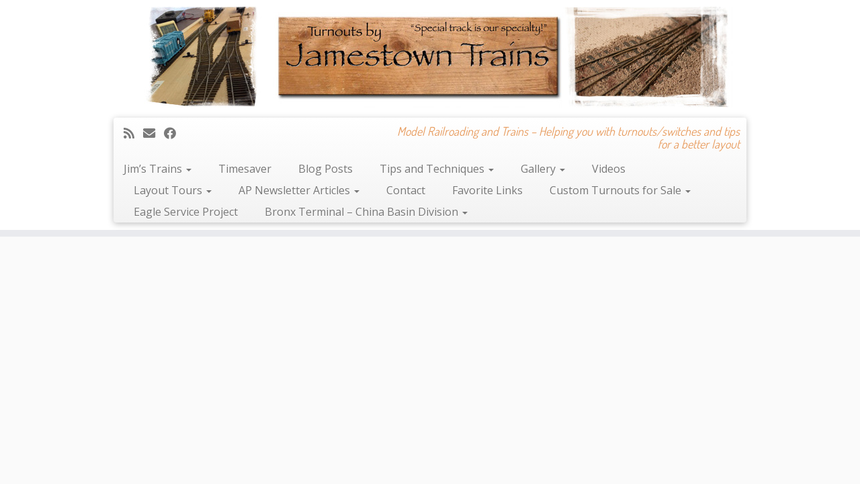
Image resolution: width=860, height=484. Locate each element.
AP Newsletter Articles (299, 190)
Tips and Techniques (437, 168)
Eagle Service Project (186, 211)
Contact (405, 190)
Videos (609, 168)
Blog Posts (325, 168)
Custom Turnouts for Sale (620, 190)
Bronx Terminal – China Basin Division (366, 211)
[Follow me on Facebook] (174, 133)
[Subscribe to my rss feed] (133, 133)
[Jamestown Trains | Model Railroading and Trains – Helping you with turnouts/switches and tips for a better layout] (430, 57)
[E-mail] (153, 133)
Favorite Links (487, 190)
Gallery (543, 168)
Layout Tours (173, 190)
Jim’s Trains (157, 168)
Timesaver (244, 168)
